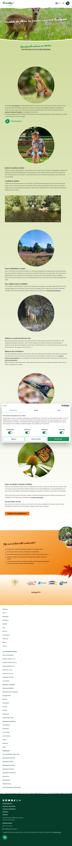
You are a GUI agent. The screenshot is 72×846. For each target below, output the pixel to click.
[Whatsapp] (17, 800)
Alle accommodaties (8, 655)
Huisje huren (6, 776)
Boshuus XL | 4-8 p (7, 670)
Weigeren (13, 439)
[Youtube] (9, 800)
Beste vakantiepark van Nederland (12, 787)
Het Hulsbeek (16, 105)
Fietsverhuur (6, 703)
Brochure (5, 710)
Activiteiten (6, 728)
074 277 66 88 (8, 826)
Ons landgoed (6, 635)
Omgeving (5, 638)
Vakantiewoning (7, 784)
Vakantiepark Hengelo (8, 769)
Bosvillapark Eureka (18, 832)
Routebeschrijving (7, 823)
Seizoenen (5, 743)
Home (4, 613)
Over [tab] (59, 410)
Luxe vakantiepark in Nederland (11, 754)
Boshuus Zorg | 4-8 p (8, 673)
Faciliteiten (5, 620)
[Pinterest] (12, 800)
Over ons (5, 631)
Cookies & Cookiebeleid (9, 809)
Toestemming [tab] (13, 410)
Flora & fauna (6, 732)
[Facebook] (6, 800)
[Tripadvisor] (20, 800)
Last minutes (6, 681)
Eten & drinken (6, 736)
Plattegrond (6, 714)
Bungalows (5, 616)
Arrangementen (7, 695)
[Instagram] (3, 800)
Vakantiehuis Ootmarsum (9, 772)
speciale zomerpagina (37, 497)
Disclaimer (5, 812)
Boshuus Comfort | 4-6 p (9, 659)
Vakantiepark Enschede (9, 765)
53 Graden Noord (56, 832)
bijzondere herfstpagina (54, 290)
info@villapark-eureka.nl (10, 829)
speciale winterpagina (11, 360)
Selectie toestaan (36, 439)
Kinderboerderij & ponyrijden (10, 692)
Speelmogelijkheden (8, 688)
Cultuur (4, 739)
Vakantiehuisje (6, 780)
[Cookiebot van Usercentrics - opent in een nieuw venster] (62, 406)
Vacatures (5, 814)
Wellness (5, 699)
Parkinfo (5, 624)
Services (5, 706)
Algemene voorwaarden (9, 806)
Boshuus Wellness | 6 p (9, 666)
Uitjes (4, 747)
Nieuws (4, 642)
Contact (5, 646)
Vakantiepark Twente (8, 761)
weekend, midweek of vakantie (13, 112)
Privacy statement (7, 803)
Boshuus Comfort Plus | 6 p (10, 662)
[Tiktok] (14, 800)
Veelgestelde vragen (8, 717)
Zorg (4, 627)
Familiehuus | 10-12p (8, 677)
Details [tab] (36, 410)
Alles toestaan (58, 439)
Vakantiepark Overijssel (9, 758)
